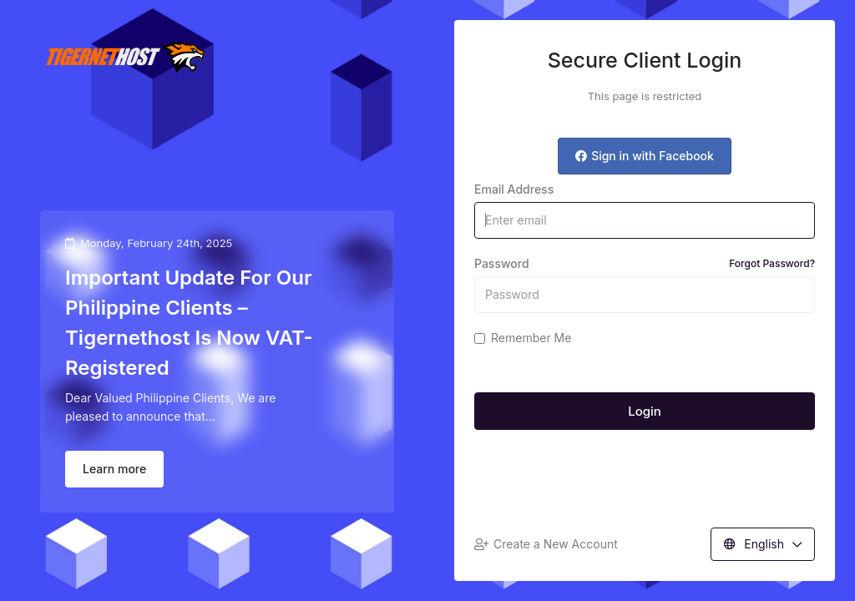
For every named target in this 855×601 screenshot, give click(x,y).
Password (644, 263)
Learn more (114, 469)
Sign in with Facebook (644, 156)
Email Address (514, 189)
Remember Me (522, 338)
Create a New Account (546, 544)
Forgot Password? (772, 263)
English (763, 544)
